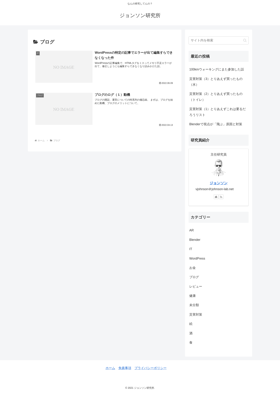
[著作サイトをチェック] (216, 196)
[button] (245, 40)
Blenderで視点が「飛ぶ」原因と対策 (215, 124)
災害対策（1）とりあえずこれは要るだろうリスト (217, 111)
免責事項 (124, 368)
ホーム (110, 368)
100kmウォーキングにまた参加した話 (216, 69)
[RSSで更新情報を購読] (221, 196)
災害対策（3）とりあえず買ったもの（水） (215, 81)
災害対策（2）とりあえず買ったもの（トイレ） (215, 96)
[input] (219, 40)
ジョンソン (219, 183)
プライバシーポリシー (150, 368)
